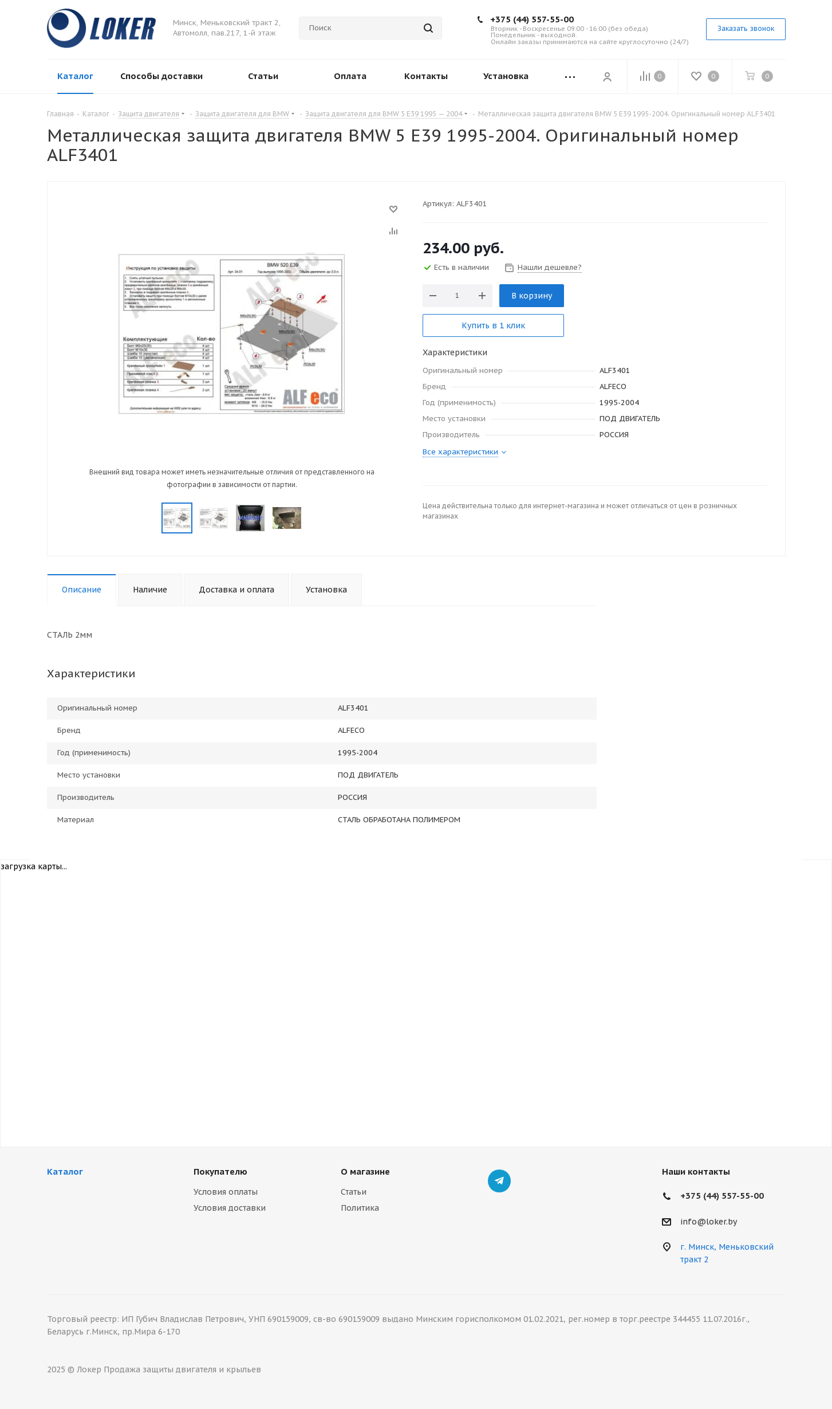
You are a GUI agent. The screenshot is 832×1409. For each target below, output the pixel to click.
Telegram (499, 1180)
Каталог (65, 1171)
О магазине (365, 1171)
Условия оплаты (226, 1192)
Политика (360, 1208)
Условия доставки (230, 1208)
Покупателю (220, 1171)
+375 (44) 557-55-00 (532, 19)
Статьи (353, 1192)
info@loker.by (708, 1221)
